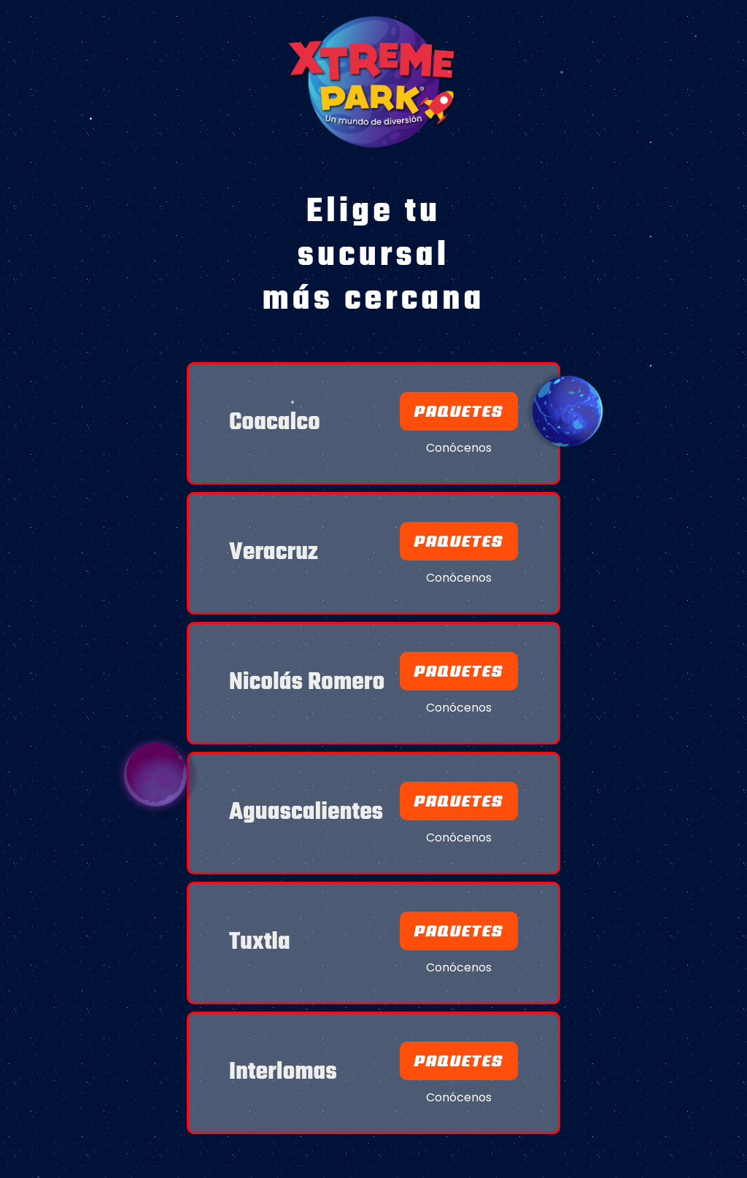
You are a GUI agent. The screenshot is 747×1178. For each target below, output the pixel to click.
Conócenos (459, 448)
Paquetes (458, 411)
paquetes (458, 801)
